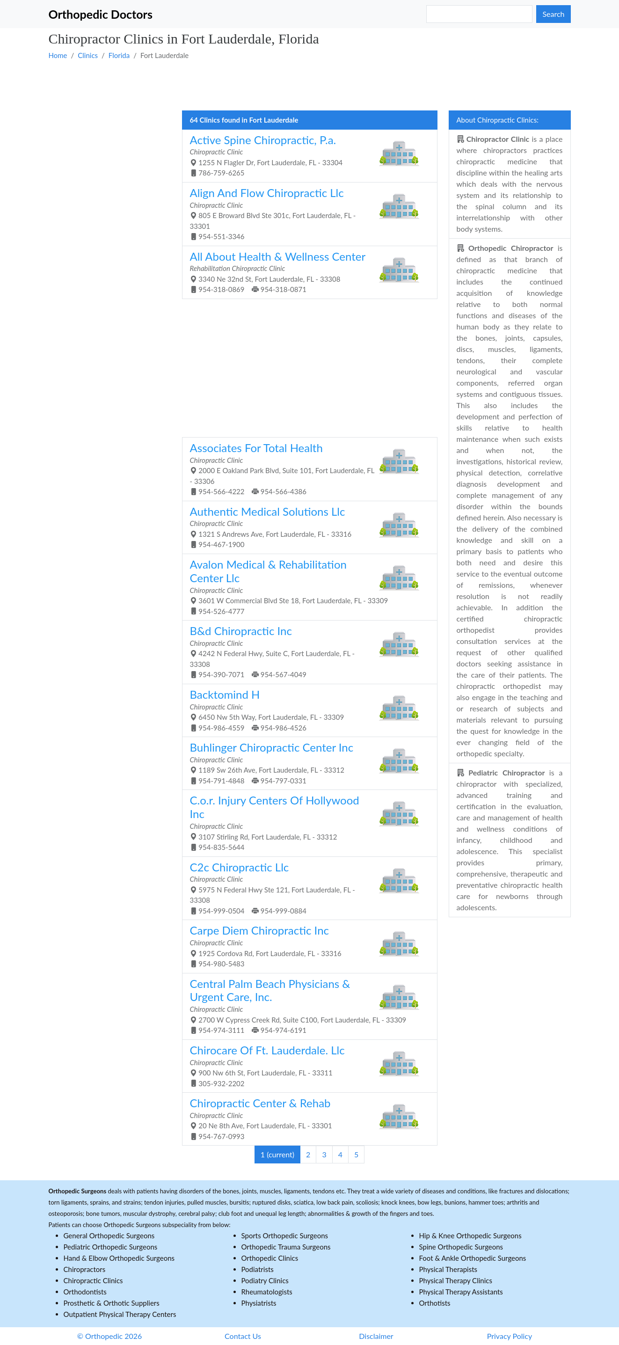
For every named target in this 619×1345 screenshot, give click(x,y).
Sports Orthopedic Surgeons (284, 1235)
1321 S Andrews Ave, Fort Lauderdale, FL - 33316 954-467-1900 (306, 526)
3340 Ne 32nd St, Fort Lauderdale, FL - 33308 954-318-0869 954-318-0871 (306, 271)
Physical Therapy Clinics (455, 1280)
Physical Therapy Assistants (461, 1291)
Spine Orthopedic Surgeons (461, 1247)
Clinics (88, 55)
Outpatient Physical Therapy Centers (120, 1314)
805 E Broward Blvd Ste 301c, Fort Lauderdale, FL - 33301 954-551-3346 (306, 213)
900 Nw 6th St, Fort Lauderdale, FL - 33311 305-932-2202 (306, 1065)
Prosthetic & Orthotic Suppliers (112, 1303)
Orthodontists (85, 1291)
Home (58, 55)
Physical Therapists (448, 1269)
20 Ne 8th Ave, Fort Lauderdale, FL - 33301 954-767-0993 (306, 1118)
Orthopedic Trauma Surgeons (286, 1247)
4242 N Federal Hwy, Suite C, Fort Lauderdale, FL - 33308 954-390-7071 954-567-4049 (306, 651)
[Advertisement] (310, 85)
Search (553, 13)
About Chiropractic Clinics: (498, 120)
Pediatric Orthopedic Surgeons (111, 1247)
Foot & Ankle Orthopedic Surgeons (472, 1258)
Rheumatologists (266, 1291)
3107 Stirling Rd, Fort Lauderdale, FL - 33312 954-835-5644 (306, 822)
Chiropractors (85, 1269)
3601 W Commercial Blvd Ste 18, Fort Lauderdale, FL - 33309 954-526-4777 (306, 586)
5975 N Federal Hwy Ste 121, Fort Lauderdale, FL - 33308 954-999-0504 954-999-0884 (306, 887)
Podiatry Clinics (265, 1280)
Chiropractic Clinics (93, 1280)
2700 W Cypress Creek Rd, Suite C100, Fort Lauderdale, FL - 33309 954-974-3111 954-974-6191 (306, 1006)
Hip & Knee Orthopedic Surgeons (470, 1235)
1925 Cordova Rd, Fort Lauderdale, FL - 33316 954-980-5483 (306, 945)
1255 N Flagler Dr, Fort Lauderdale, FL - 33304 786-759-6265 (306, 155)
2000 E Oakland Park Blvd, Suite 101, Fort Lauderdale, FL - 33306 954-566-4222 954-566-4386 (306, 468)
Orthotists (435, 1303)
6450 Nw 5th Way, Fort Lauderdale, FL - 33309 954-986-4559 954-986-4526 (306, 709)
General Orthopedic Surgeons (109, 1235)
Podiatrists (257, 1269)
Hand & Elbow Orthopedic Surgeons (119, 1258)
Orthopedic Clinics (270, 1258)
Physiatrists (259, 1303)
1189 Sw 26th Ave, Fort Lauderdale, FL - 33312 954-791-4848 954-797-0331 (306, 762)
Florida (119, 55)
